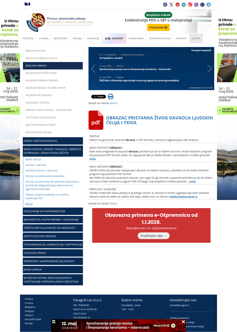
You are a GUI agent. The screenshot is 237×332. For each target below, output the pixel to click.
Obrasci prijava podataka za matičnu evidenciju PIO (47, 196)
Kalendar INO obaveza (39, 95)
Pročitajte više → (154, 235)
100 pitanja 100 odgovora (41, 117)
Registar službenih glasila (41, 58)
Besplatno (60, 38)
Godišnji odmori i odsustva (41, 170)
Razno (29, 204)
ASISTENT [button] (114, 38)
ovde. (92, 159)
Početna (28, 38)
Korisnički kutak (33, 319)
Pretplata (29, 311)
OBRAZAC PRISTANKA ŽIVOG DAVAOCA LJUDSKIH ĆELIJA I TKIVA (159, 120)
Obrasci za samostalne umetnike (45, 176)
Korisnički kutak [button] (159, 38)
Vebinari (29, 315)
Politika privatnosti (179, 318)
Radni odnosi (33, 159)
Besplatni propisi (36, 50)
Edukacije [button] (93, 38)
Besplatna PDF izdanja (38, 132)
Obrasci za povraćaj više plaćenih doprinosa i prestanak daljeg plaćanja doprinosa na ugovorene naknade (52, 185)
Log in (196, 38)
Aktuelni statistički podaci (41, 73)
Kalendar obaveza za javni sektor (45, 87)
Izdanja (77, 38)
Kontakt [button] (181, 38)
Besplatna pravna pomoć (41, 124)
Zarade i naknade (35, 165)
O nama (44, 38)
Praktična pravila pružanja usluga (187, 326)
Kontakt (29, 323)
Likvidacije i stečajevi (38, 102)
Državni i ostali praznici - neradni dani (49, 110)
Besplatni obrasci (36, 65)
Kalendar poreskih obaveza (42, 80)
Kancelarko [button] (136, 38)
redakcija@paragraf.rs (183, 196)
